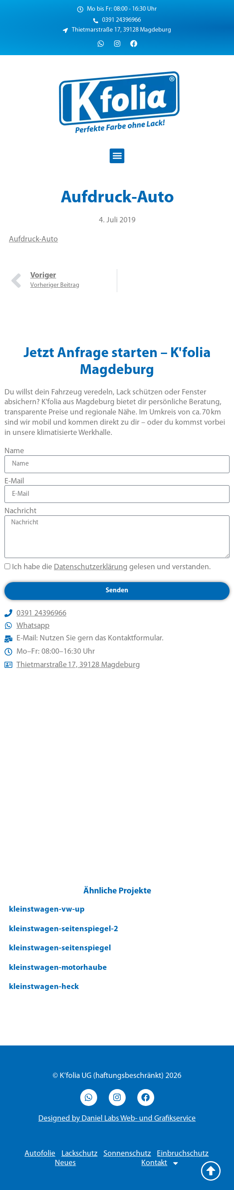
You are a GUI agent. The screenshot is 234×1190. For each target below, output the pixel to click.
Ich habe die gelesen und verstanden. (111, 567)
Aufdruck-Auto (33, 239)
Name (14, 451)
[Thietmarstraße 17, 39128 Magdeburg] (117, 776)
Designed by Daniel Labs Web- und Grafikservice (117, 1118)
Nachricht (20, 511)
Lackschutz (80, 1154)
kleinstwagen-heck (44, 987)
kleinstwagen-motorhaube (58, 968)
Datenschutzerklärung (90, 567)
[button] (117, 156)
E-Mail (14, 481)
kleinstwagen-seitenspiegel (60, 948)
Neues (65, 1163)
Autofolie (40, 1154)
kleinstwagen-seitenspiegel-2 (63, 929)
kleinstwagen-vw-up (47, 909)
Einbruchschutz (183, 1154)
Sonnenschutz (127, 1154)
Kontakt (160, 1163)
